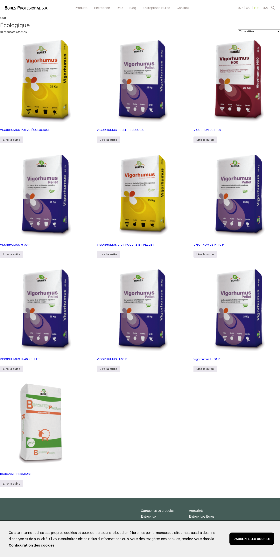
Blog (132, 8)
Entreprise (102, 8)
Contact (183, 8)
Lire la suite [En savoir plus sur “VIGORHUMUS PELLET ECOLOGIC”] (108, 139)
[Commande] (259, 31)
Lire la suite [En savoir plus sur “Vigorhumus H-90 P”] (205, 368)
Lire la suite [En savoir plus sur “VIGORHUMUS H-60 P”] (108, 368)
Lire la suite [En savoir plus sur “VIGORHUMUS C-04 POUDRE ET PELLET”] (108, 254)
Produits (81, 8)
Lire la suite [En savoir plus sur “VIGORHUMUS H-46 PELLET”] (11, 368)
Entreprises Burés (156, 8)
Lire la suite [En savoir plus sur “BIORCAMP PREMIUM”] (11, 483)
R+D (120, 8)
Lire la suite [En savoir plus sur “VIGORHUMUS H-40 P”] (205, 254)
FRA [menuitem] (256, 8)
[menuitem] (240, 7)
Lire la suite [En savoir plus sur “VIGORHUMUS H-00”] (205, 139)
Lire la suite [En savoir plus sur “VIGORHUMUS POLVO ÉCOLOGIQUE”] (11, 139)
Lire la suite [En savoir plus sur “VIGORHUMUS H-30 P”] (11, 254)
